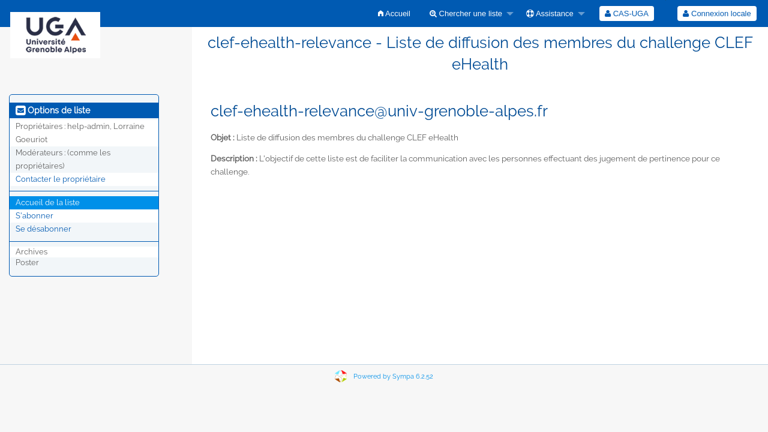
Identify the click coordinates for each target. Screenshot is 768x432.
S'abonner (34, 215)
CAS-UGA (627, 13)
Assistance (550, 13)
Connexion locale (717, 13)
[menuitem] (394, 13)
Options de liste (53, 110)
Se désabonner (43, 228)
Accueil (394, 13)
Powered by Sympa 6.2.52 (393, 376)
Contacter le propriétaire (61, 179)
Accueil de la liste (48, 202)
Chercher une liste (466, 13)
